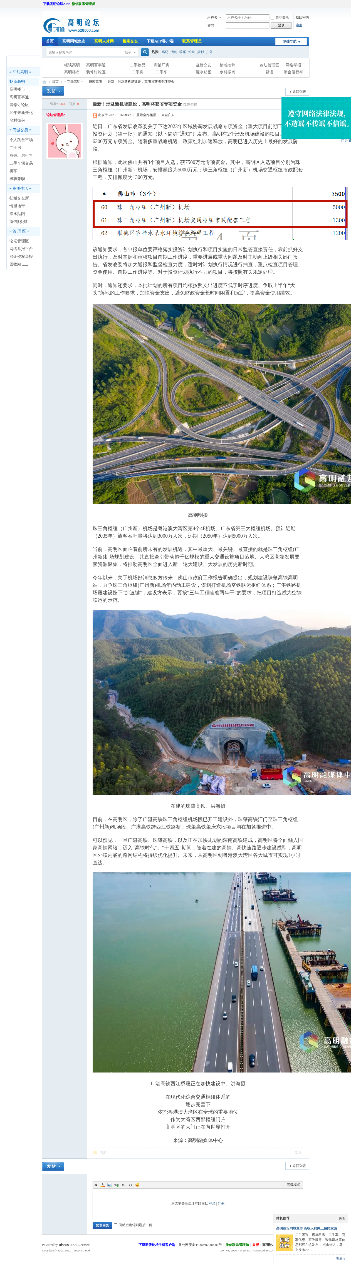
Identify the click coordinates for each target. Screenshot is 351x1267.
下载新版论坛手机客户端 (157, 1245)
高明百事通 (96, 65)
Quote (123, 1185)
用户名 (212, 17)
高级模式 (293, 1185)
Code (130, 1185)
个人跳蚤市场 (21, 140)
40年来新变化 (21, 113)
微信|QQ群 (18, 222)
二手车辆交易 (21, 163)
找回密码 (302, 17)
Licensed (84, 1245)
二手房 (138, 72)
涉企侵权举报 (21, 257)
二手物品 (137, 65)
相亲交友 (130, 41)
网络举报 (293, 65)
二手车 (161, 72)
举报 (298, 1153)
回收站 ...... (18, 264)
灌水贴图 (203, 72)
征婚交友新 (19, 198)
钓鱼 (191, 52)
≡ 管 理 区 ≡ (19, 231)
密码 (210, 25)
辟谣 (269, 72)
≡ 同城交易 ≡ (20, 130)
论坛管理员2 (55, 115)
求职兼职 (17, 179)
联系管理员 (192, 41)
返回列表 (299, 92)
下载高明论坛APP (56, 4)
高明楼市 (72, 72)
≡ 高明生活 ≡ (20, 188)
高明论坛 (44, 82)
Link (116, 1185)
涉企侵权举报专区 (293, 73)
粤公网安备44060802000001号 (200, 1245)
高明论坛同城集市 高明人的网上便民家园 (306, 1228)
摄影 (200, 52)
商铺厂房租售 (21, 155)
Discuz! (64, 1245)
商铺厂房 (161, 65)
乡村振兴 (227, 72)
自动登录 (280, 17)
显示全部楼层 (146, 115)
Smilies (137, 1185)
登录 (212, 1204)
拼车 (13, 171)
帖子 (128, 52)
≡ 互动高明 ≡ (20, 72)
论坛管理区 (269, 65)
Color (102, 1185)
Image (109, 1185)
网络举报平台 (21, 249)
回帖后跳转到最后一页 (133, 1225)
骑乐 (182, 52)
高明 (165, 52)
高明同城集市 (74, 41)
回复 (103, 1153)
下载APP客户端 (160, 41)
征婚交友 (203, 65)
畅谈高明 (72, 65)
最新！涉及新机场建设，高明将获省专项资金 (141, 82)
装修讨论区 (96, 72)
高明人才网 (104, 41)
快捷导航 (289, 41)
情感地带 (227, 65)
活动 (173, 52)
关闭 (341, 1218)
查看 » (340, 1259)
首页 (50, 41)
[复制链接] (190, 104)
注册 (299, 25)
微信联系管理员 (83, 4)
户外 (209, 52)
